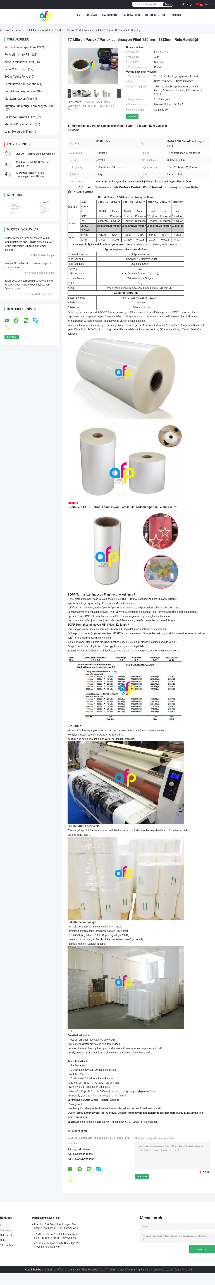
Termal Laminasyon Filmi (20, 47)
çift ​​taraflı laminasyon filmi (143, 1121)
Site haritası (6, 1245)
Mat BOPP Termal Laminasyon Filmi (36, 153)
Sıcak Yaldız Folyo (15, 69)
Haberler (177, 15)
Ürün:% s (91, 15)
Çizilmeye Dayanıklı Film (19, 117)
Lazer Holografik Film (18, 131)
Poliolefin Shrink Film (17, 54)
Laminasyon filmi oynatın (20, 84)
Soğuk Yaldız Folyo (16, 76)
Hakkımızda (110, 15)
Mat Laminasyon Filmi (18, 98)
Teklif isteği (185, 4)
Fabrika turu (131, 15)
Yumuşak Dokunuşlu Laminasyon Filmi (29, 106)
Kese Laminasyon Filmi (19, 62)
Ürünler (19, 30)
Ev (78, 15)
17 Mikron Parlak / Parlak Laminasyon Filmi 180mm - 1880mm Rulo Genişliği (31, 176)
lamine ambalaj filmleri (88, 1121)
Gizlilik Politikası (34, 1269)
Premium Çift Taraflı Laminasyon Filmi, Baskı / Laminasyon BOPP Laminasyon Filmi (56, 1227)
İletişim (132, 116)
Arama (168, 4)
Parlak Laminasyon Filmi (39, 30)
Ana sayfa (5, 30)
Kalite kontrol (155, 15)
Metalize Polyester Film (19, 124)
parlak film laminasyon (114, 1121)
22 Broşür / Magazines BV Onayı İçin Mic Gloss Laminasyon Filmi (57, 1245)
